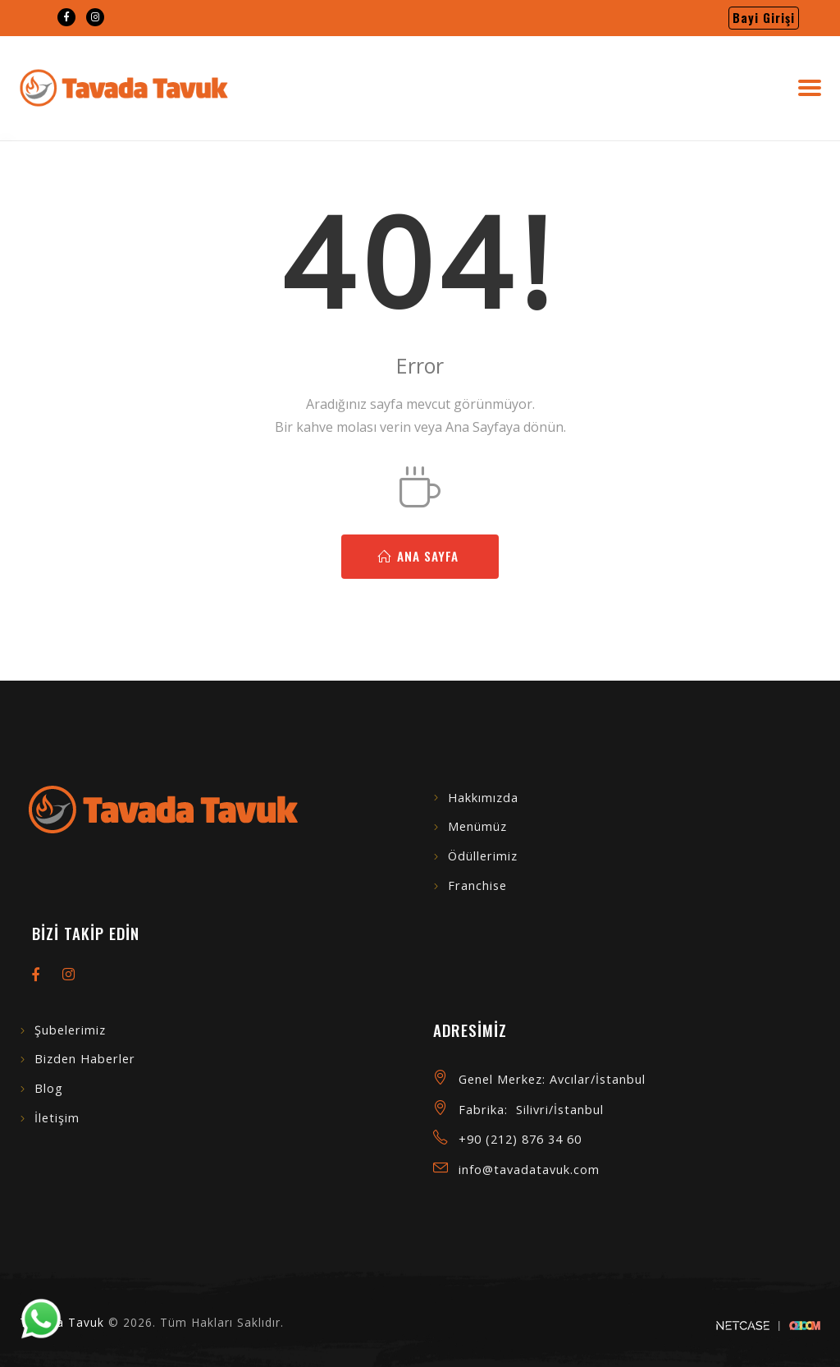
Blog (48, 1088)
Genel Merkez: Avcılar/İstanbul (552, 1079)
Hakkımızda (483, 797)
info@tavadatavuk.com (529, 1169)
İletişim (57, 1118)
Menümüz (477, 826)
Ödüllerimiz (483, 856)
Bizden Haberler (84, 1059)
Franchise (477, 885)
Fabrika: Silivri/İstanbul (531, 1109)
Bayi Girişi (764, 17)
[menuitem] (66, 17)
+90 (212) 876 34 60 (520, 1139)
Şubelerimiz (70, 1030)
